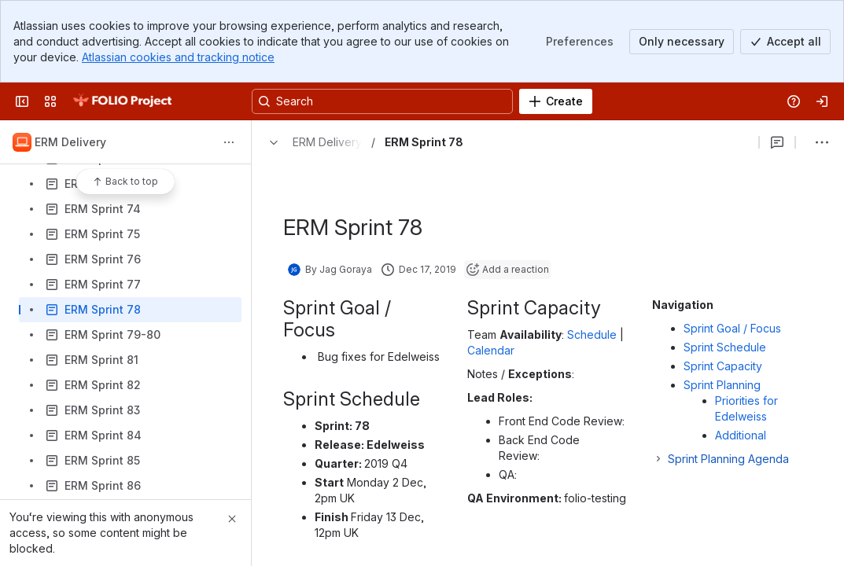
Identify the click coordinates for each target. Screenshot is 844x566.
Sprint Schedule (725, 347)
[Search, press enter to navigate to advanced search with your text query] (382, 101)
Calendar (490, 350)
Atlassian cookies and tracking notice (178, 57)
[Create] (555, 101)
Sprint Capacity (723, 366)
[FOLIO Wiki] (122, 101)
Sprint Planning (725, 384)
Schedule (592, 334)
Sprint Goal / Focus (732, 328)
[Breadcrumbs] (311, 142)
